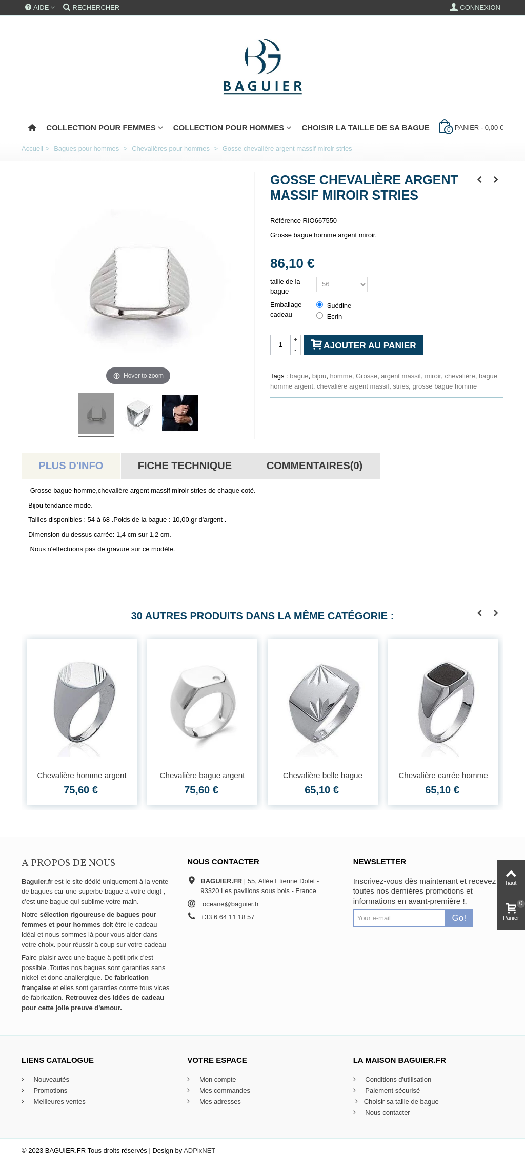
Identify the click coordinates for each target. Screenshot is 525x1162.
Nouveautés (50, 1079)
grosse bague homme (445, 386)
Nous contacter (387, 1112)
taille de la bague (285, 287)
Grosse (366, 376)
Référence (285, 220)
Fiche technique (185, 465)
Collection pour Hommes (229, 127)
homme (341, 376)
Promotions (49, 1090)
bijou (319, 376)
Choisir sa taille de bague (396, 1102)
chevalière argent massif (353, 386)
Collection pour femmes (100, 127)
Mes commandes (223, 1090)
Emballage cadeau (285, 310)
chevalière (460, 376)
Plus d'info (70, 465)
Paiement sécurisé (392, 1090)
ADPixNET (199, 1150)
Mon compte (216, 1079)
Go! (459, 918)
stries (401, 386)
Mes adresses (219, 1102)
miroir (433, 376)
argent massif (401, 376)
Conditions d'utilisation (398, 1079)
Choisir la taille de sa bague (365, 127)
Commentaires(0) (314, 465)
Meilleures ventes (59, 1102)
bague (299, 376)
